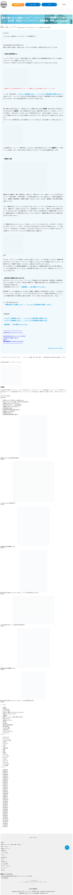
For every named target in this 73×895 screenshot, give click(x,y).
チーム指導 (5, 764)
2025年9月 (5, 775)
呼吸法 (4, 752)
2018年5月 (5, 814)
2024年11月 (5, 778)
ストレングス (6, 738)
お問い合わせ (6, 728)
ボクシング (5, 760)
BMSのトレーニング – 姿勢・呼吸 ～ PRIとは (13, 716)
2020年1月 (5, 797)
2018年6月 (5, 813)
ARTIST (4, 721)
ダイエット (5, 756)
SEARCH (64, 5)
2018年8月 (5, 810)
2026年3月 (5, 769)
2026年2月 (5, 770)
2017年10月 (5, 819)
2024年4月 (5, 781)
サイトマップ (6, 732)
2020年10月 (5, 792)
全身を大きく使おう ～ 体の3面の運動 (12, 404)
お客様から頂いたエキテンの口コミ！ (11, 402)
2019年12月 (5, 799)
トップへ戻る (67, 847)
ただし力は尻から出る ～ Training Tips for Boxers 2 (13, 624)
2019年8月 (5, 800)
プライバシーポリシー (8, 730)
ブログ (49, 4)
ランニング (5, 761)
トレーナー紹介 (15, 11)
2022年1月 (5, 784)
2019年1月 (5, 805)
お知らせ (5, 741)
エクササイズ (6, 763)
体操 (4, 749)
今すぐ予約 (33, 4)
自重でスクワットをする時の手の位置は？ (10, 457)
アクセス (3, 854)
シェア (30, 836)
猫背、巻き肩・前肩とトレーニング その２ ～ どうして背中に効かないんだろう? (20, 591)
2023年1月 (5, 783)
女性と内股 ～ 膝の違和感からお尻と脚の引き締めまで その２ (50, 356)
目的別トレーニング (39, 11)
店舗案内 (58, 11)
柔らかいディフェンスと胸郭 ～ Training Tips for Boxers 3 (16, 401)
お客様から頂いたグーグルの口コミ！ (11, 405)
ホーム (7, 11)
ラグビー (5, 758)
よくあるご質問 (6, 727)
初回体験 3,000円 (18, 4)
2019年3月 (5, 803)
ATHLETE (5, 722)
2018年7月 (5, 811)
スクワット (5, 742)
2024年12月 (5, 777)
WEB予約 (65, 11)
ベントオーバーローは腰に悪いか (8, 502)
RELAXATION (6, 725)
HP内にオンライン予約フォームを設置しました (13, 399)
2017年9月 (5, 821)
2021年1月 (5, 789)
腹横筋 (49, 347)
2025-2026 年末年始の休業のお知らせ (11, 409)
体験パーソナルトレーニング (9, 713)
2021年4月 (5, 788)
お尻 (4, 745)
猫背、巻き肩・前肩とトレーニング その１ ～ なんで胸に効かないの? (17, 699)
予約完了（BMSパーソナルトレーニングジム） (13, 711)
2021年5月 (5, 786)
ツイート (35, 836)
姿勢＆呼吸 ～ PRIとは (26, 11)
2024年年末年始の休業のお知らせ (10, 413)
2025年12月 (5, 773)
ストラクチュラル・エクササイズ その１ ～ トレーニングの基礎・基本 (18, 356)
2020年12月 (5, 791)
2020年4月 (5, 794)
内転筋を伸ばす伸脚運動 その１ (8, 667)
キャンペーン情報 (7, 739)
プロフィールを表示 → (6, 395)
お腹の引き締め (56, 347)
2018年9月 (5, 808)
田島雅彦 (2, 386)
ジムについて (6, 736)
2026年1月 (5, 772)
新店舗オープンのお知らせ (9, 410)
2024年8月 (5, 780)
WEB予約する (6, 708)
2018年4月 (5, 816)
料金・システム (50, 11)
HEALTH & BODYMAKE (8, 724)
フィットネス (13, 25)
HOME (2, 25)
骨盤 (52, 347)
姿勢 (4, 750)
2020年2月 (5, 795)
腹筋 (62, 347)
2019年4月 (5, 802)
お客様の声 (5, 747)
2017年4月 (5, 822)
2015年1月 (5, 825)
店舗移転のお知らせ (7, 412)
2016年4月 (5, 824)
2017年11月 (5, 818)
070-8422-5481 (34, 879)
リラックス (5, 753)
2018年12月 (5, 806)
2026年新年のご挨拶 (7, 407)
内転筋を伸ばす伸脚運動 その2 (8, 545)
